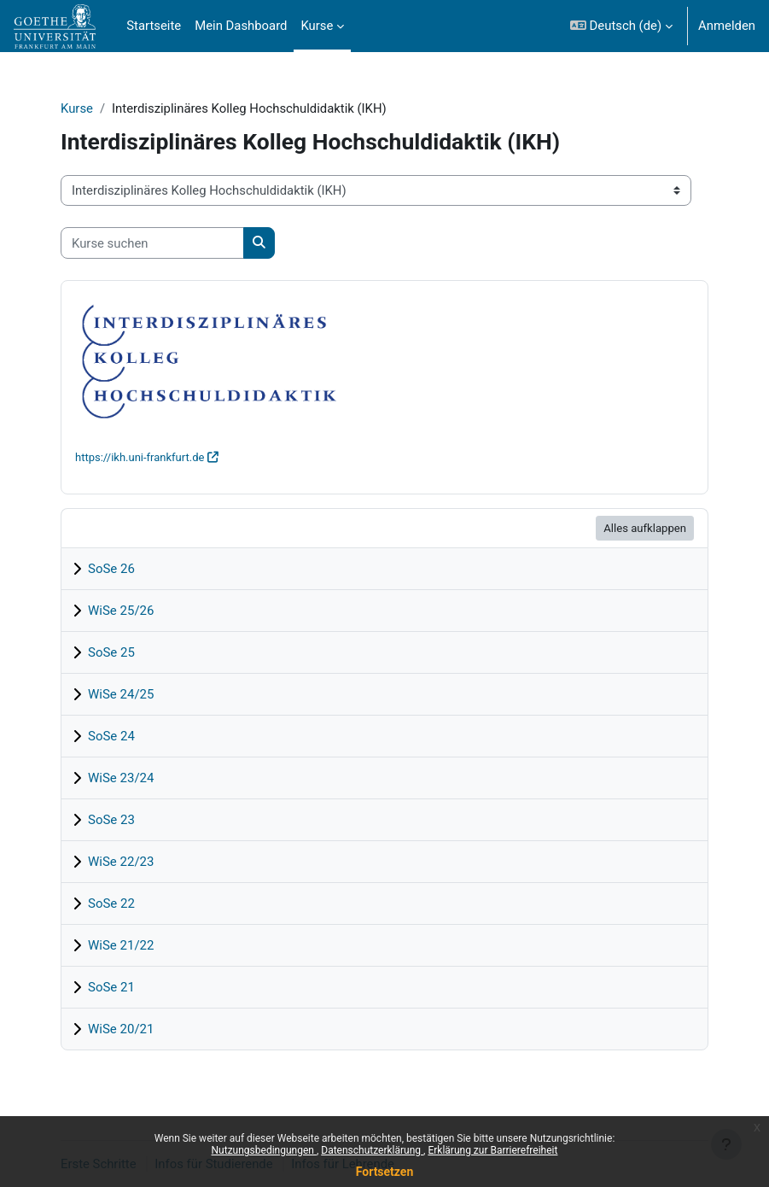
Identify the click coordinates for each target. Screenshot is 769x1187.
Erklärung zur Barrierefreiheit (492, 1150)
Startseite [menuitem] (153, 25)
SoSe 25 (111, 652)
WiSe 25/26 (121, 610)
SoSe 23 (111, 819)
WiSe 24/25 (121, 694)
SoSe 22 (111, 903)
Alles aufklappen (644, 528)
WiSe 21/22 (121, 945)
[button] (621, 26)
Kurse (77, 108)
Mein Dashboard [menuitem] (241, 25)
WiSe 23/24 (121, 778)
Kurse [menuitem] (316, 25)
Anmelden (726, 25)
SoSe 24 (111, 736)
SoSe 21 (111, 987)
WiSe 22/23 (121, 861)
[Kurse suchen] (152, 242)
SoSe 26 (111, 568)
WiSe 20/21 (121, 1029)
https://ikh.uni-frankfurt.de (139, 457)
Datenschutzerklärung (372, 1150)
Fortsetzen (385, 1171)
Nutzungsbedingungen (264, 1150)
